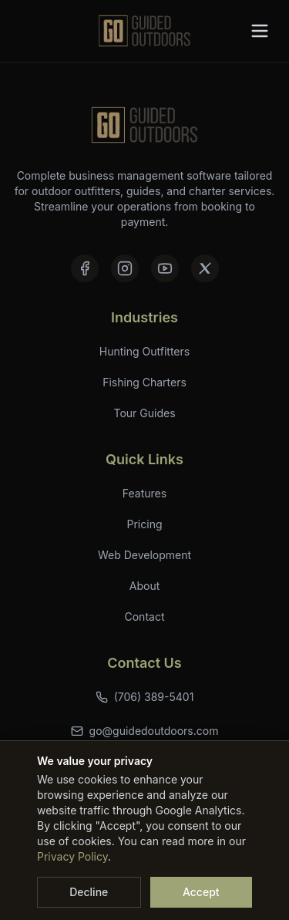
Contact (145, 616)
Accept (201, 891)
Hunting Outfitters (144, 351)
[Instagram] (125, 268)
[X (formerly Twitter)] (205, 268)
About (144, 585)
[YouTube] (165, 268)
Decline (88, 891)
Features (144, 493)
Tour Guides (144, 413)
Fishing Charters (144, 382)
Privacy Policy (72, 856)
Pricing (145, 524)
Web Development (144, 554)
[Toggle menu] (260, 31)
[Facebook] (85, 268)
